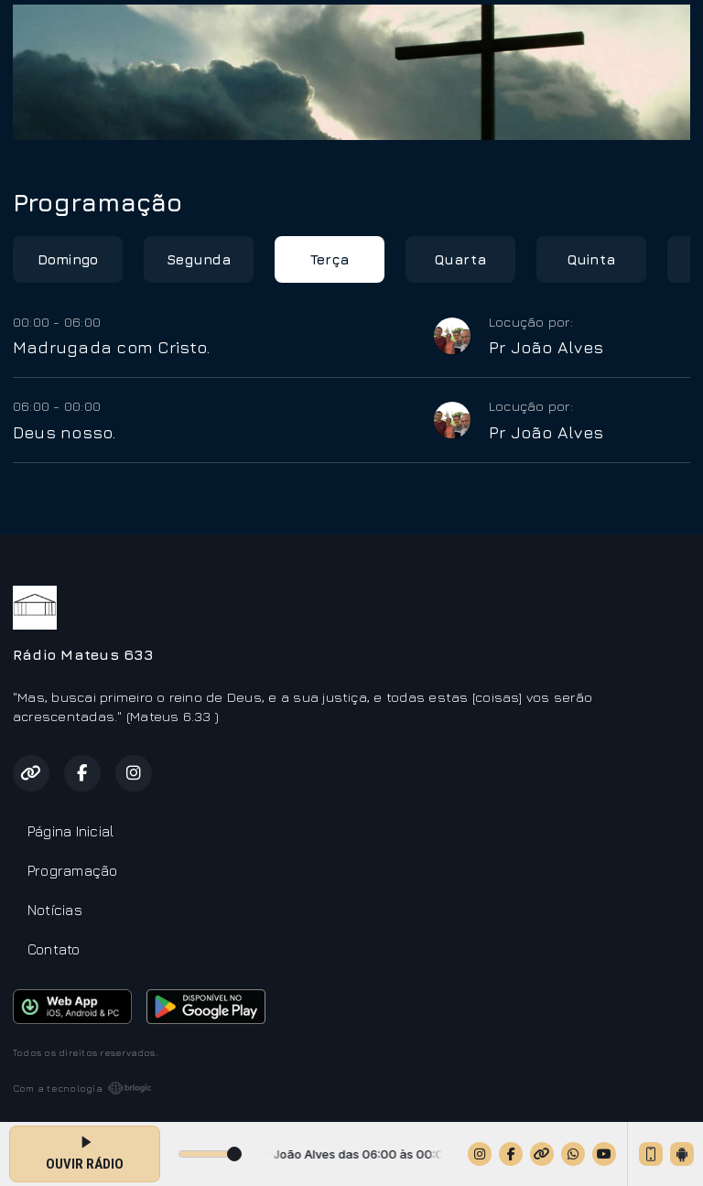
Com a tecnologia (82, 1088)
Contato (54, 949)
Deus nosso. (64, 432)
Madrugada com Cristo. (111, 347)
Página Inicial (70, 831)
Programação (72, 870)
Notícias (54, 909)
